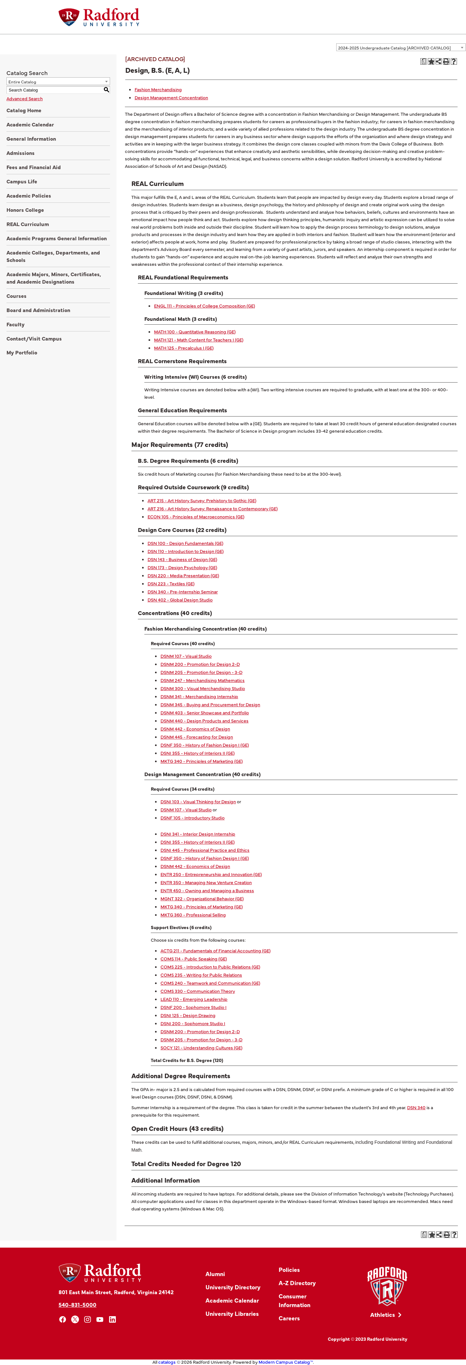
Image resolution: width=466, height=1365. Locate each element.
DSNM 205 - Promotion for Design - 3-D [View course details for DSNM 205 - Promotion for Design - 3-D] (201, 672)
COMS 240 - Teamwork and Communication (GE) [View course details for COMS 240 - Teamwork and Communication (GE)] (210, 983)
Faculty (15, 324)
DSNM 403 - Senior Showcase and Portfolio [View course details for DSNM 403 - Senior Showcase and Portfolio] (205, 712)
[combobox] (401, 47)
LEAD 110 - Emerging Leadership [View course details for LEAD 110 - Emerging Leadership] (194, 999)
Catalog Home (23, 110)
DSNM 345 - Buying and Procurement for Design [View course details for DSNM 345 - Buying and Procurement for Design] (210, 704)
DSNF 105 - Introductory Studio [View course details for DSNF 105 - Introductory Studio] (193, 817)
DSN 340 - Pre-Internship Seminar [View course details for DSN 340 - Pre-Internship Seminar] (183, 591)
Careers (289, 1318)
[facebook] (63, 1320)
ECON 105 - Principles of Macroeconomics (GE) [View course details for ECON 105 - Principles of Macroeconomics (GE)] (196, 516)
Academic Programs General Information (56, 238)
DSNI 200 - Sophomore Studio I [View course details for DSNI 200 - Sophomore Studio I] (193, 1023)
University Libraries (232, 1313)
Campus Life (21, 181)
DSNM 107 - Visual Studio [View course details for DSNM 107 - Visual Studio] (186, 656)
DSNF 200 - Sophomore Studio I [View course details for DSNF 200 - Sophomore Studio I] (194, 1007)
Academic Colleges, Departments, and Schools (53, 256)
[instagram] (87, 1320)
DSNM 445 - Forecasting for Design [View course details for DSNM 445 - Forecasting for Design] (197, 736)
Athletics (382, 1314)
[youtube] (100, 1320)
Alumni (215, 1274)
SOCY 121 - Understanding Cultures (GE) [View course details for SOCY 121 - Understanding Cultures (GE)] (201, 1047)
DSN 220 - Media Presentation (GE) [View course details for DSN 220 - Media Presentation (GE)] (183, 575)
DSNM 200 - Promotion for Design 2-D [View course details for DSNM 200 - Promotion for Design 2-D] (200, 664)
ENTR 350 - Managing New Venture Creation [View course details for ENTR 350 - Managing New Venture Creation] (206, 882)
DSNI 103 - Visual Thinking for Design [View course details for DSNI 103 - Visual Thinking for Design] (198, 801)
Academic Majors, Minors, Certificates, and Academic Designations (53, 277)
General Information (31, 138)
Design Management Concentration (171, 97)
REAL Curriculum (27, 223)
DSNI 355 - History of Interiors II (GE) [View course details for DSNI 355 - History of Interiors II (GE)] (198, 753)
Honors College (25, 209)
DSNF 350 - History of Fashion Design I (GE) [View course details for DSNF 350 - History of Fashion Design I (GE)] (205, 745)
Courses (16, 295)
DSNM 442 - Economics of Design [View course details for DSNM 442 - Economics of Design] (195, 728)
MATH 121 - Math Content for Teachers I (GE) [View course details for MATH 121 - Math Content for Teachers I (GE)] (198, 339)
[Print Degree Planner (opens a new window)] (423, 61)
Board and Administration (38, 309)
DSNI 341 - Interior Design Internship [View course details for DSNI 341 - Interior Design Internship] (198, 833)
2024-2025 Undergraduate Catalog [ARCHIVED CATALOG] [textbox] (394, 47)
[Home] (99, 17)
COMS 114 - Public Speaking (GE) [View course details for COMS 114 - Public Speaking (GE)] (194, 958)
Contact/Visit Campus (34, 338)
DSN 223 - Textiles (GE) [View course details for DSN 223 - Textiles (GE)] (171, 583)
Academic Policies (28, 195)
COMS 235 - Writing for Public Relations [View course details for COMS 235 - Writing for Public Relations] (201, 974)
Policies (289, 1269)
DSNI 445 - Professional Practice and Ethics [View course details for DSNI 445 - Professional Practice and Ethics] (205, 850)
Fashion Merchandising (158, 89)
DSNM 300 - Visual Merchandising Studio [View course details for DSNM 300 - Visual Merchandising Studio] (203, 688)
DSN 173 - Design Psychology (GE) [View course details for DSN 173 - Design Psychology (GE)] (182, 567)
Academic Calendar (30, 124)
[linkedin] (112, 1320)
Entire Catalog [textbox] (22, 81)
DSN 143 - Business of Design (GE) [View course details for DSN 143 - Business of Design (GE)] (182, 559)
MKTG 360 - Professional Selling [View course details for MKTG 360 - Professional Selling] (193, 914)
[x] (75, 1320)
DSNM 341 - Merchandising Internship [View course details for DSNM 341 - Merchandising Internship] (199, 696)
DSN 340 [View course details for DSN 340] (416, 1107)
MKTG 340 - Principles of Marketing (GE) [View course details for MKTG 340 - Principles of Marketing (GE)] (202, 761)
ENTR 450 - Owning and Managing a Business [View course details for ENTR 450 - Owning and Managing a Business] (207, 890)
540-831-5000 (77, 1304)
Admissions (20, 152)
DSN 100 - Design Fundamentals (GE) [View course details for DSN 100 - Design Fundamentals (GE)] (185, 543)
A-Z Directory (297, 1283)
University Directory (233, 1287)
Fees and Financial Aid (33, 166)
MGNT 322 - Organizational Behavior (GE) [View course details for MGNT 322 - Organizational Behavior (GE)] (202, 898)
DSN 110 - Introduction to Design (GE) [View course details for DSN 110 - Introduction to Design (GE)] (186, 551)
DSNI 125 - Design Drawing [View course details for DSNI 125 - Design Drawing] (188, 1015)
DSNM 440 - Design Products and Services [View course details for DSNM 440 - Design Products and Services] (205, 720)
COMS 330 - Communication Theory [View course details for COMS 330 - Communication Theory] (198, 991)
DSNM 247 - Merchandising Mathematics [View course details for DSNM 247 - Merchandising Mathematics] (203, 680)
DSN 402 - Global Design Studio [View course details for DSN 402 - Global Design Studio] (180, 599)
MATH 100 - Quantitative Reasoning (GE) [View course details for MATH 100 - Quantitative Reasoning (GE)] (195, 331)
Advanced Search (24, 98)
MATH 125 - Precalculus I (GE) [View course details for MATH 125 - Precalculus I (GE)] (184, 347)
